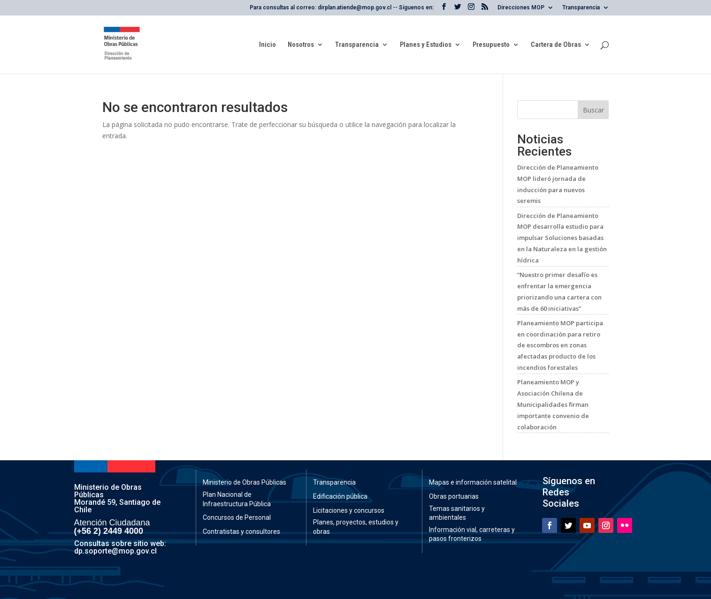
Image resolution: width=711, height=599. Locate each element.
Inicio (267, 45)
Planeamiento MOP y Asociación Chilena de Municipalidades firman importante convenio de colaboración (553, 404)
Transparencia (581, 8)
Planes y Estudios (425, 45)
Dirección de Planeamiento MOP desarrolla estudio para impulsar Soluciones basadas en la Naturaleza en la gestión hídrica (562, 237)
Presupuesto (491, 45)
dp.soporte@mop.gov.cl (115, 551)
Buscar (593, 109)
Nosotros (301, 45)
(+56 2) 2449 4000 (109, 531)
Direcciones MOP (520, 8)
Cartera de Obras (556, 45)
